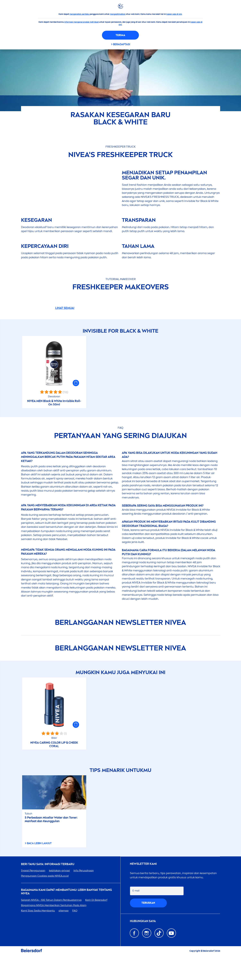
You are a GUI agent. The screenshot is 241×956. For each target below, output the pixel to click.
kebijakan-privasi (59, 870)
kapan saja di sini (174, 14)
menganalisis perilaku (79, 14)
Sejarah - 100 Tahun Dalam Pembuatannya (51, 899)
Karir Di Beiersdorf (96, 899)
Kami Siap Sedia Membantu (38, 910)
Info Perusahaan (84, 870)
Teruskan (148, 902)
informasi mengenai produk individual (81, 22)
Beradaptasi (121, 44)
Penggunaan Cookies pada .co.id (45, 875)
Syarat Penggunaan (33, 870)
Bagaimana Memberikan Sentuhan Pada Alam (53, 905)
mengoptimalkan (117, 14)
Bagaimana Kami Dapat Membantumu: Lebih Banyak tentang (66, 891)
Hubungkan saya (143, 921)
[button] (76, 383)
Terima (120, 35)
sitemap (64, 910)
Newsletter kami (143, 864)
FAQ (74, 910)
